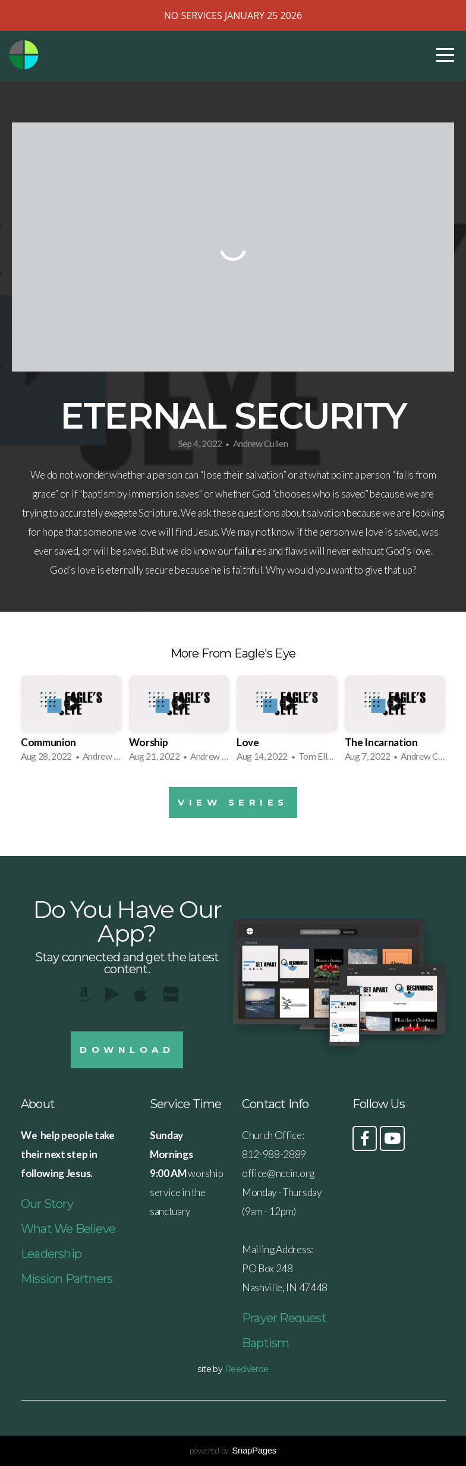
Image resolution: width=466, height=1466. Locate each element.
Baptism (265, 1343)
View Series (233, 802)
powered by (233, 1450)
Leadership (51, 1254)
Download (127, 1049)
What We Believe (68, 1229)
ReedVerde (247, 1369)
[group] (71, 722)
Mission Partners (66, 1279)
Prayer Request (284, 1318)
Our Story (47, 1204)
